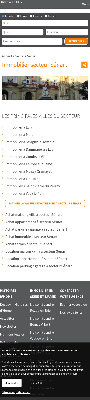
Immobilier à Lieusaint (22, 178)
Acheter (8, 16)
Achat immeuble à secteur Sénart (31, 236)
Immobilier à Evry (19, 127)
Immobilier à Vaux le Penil (25, 193)
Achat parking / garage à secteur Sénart (36, 229)
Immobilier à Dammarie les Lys (29, 149)
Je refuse (36, 382)
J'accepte (11, 383)
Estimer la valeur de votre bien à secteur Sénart (45, 203)
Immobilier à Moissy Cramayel (28, 171)
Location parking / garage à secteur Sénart (38, 266)
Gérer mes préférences (16, 392)
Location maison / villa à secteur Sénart (36, 251)
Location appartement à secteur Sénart (36, 258)
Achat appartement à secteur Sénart (33, 222)
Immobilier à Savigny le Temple (29, 142)
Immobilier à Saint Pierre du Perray (32, 186)
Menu (85, 4)
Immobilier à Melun (20, 134)
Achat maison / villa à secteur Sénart (33, 214)
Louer (22, 16)
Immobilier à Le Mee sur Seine (28, 164)
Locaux (51, 16)
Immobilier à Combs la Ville (26, 156)
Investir (36, 16)
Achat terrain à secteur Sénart (28, 244)
